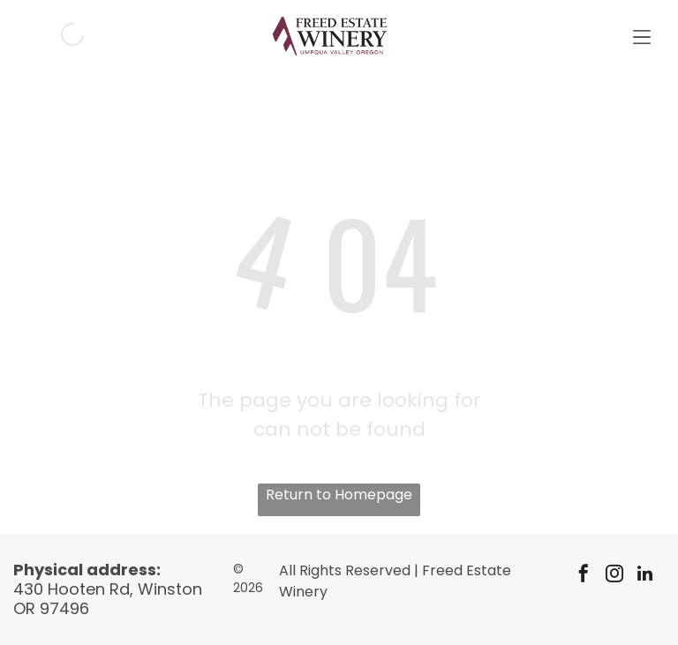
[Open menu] (642, 34)
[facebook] (583, 575)
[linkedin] (645, 575)
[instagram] (614, 575)
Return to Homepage (339, 494)
